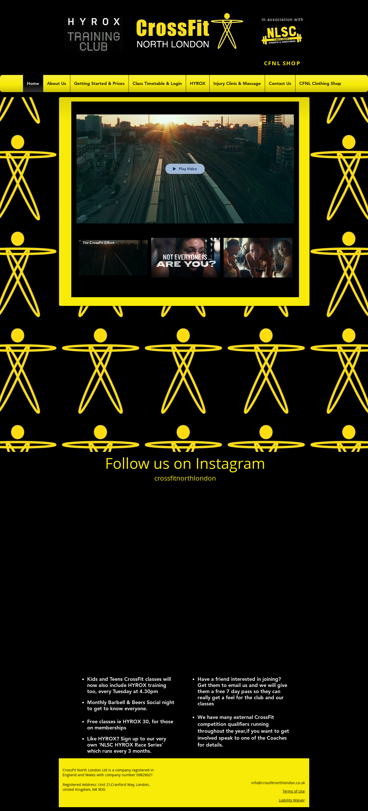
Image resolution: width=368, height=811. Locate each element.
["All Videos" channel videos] (185, 263)
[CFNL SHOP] (283, 63)
